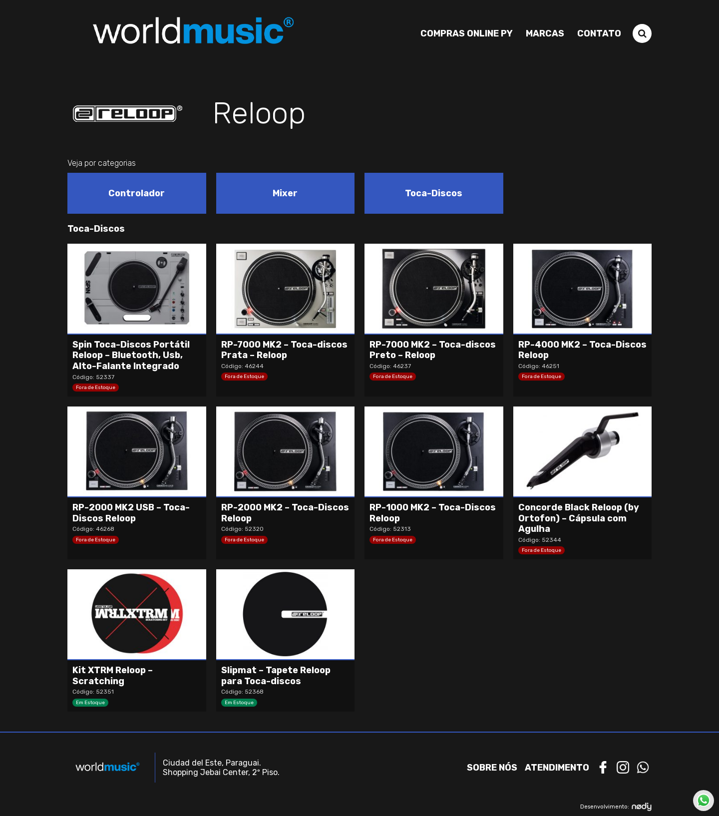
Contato (599, 33)
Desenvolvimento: (616, 807)
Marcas (545, 33)
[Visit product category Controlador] (136, 193)
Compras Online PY (466, 33)
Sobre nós (492, 767)
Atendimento (557, 767)
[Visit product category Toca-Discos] (433, 193)
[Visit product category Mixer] (285, 193)
